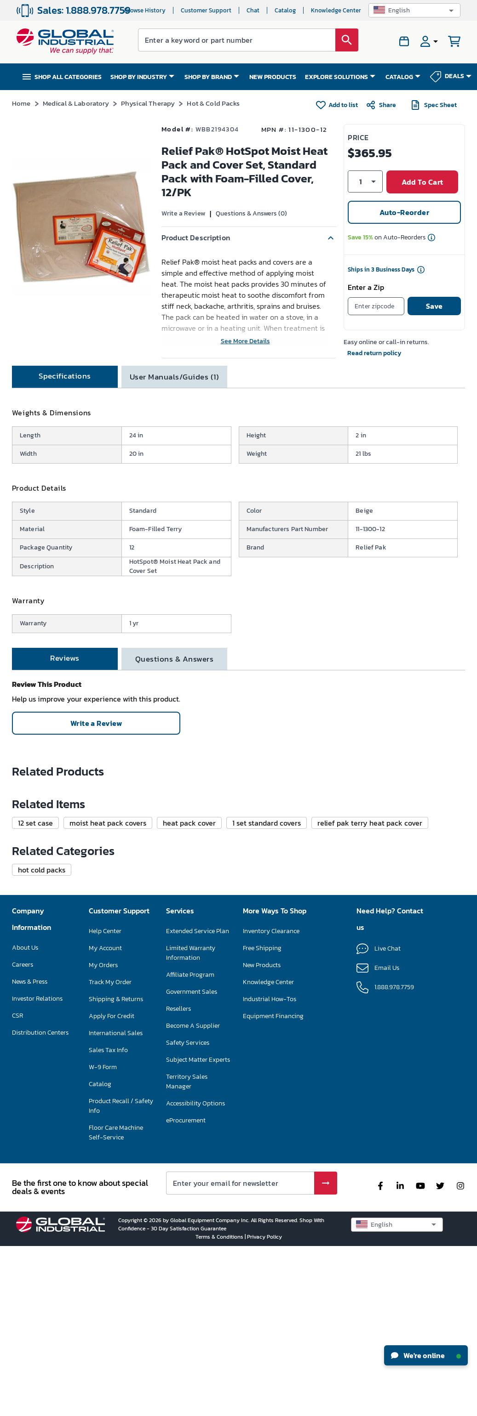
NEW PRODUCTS (272, 77)
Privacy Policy (264, 1406)
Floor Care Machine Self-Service (116, 1302)
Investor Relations (37, 1168)
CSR (17, 1185)
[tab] (65, 387)
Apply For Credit (111, 1185)
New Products (262, 1134)
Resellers (178, 1178)
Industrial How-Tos (269, 1168)
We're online (426, 1355)
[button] (414, 10)
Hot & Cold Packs (213, 103)
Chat (253, 10)
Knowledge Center (336, 10)
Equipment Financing (273, 1185)
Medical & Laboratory (76, 103)
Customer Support (206, 10)
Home (21, 103)
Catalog (285, 10)
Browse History (145, 10)
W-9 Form (103, 1236)
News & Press (29, 1151)
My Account (105, 1117)
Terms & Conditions (220, 1406)
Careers (22, 1134)
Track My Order (110, 1151)
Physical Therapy (148, 103)
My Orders (103, 1134)
